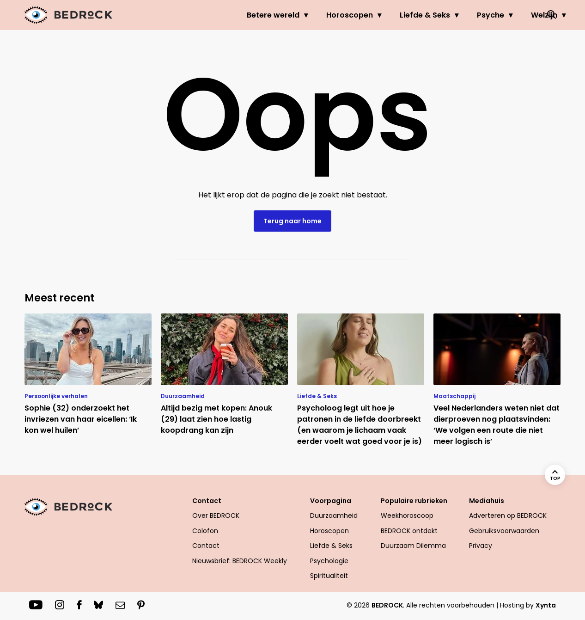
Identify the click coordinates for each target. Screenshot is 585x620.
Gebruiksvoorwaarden (504, 530)
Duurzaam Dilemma (413, 545)
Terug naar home (292, 221)
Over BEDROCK (215, 515)
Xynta (546, 605)
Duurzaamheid (334, 515)
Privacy (480, 545)
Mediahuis (486, 500)
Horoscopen (312, 15)
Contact (206, 500)
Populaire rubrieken (414, 500)
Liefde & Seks (387, 15)
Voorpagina (330, 500)
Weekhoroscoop (407, 515)
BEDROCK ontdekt (409, 530)
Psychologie (329, 560)
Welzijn (507, 15)
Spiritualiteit (329, 575)
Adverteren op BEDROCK (508, 515)
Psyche (453, 15)
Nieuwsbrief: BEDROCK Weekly (239, 560)
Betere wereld (235, 15)
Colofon (205, 530)
